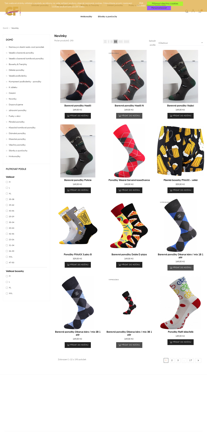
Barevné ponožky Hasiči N (129, 106)
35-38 (11, 199)
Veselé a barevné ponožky (21, 53)
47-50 (11, 263)
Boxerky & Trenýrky (18, 64)
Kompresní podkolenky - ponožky (25, 82)
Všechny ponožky (17, 145)
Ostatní (12, 93)
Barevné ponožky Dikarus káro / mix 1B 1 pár (180, 256)
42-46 (11, 234)
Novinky (12, 99)
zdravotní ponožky (17, 110)
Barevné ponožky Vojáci (180, 106)
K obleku (13, 87)
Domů (9, 40)
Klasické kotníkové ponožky (22, 128)
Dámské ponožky (17, 133)
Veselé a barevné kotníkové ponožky (26, 59)
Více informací (141, 4)
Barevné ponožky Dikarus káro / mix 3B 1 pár (129, 333)
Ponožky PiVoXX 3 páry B (78, 255)
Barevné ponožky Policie (77, 180)
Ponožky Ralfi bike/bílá (180, 332)
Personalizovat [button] (159, 8)
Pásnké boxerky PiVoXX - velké (181, 180)
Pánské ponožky (16, 122)
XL (10, 194)
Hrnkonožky (14, 156)
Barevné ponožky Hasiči (77, 106)
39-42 (11, 205)
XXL (11, 257)
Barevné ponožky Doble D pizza (129, 255)
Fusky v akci (14, 116)
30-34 (11, 222)
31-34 (11, 245)
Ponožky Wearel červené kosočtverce (129, 180)
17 (190, 360)
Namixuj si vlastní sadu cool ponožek (26, 47)
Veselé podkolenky (18, 76)
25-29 (11, 217)
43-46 (11, 211)
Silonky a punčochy (18, 151)
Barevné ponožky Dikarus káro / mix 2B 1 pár (77, 333)
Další (198, 360)
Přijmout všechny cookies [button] (165, 4)
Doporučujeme (16, 105)
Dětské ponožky (16, 70)
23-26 (11, 240)
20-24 (11, 228)
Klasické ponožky (17, 139)
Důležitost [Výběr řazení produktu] (181, 42)
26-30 (11, 251)
